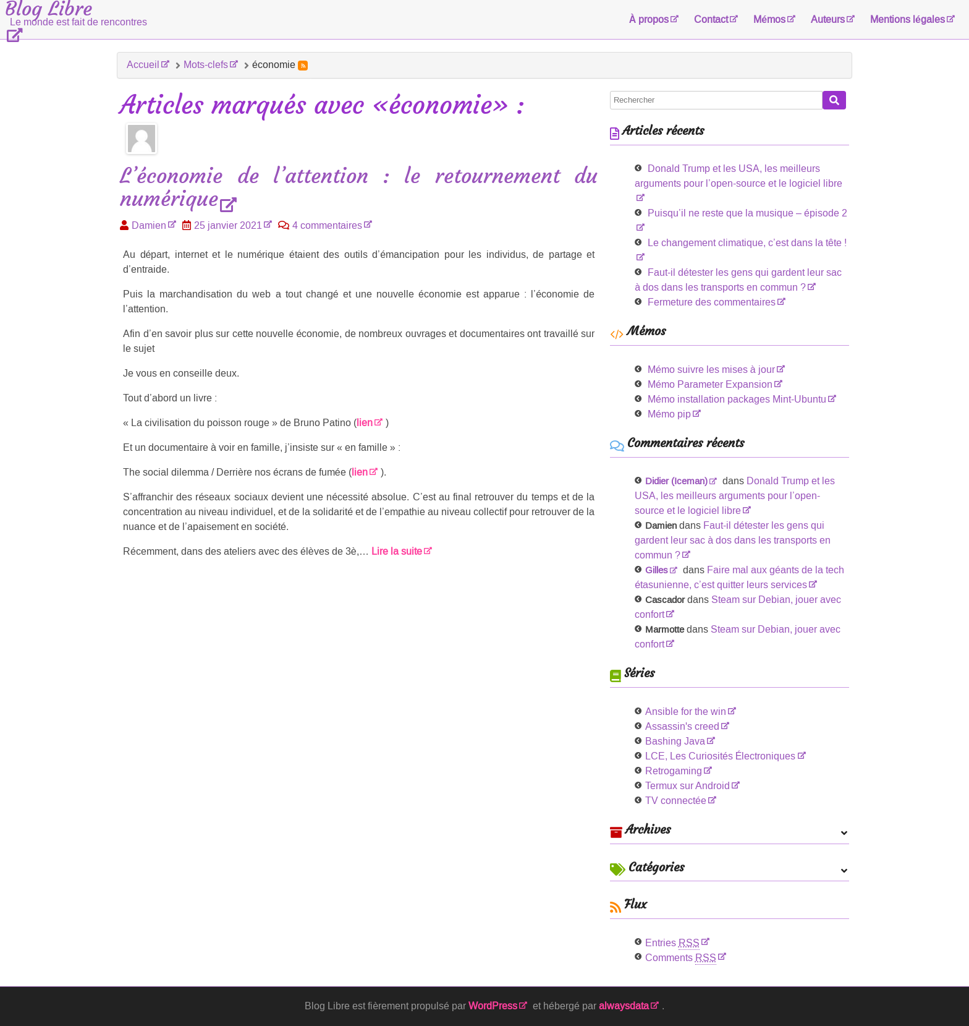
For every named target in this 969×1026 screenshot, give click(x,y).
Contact (711, 19)
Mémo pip (669, 414)
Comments (680, 957)
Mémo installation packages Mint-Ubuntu (737, 399)
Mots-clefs (206, 64)
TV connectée (675, 800)
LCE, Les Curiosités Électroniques (720, 756)
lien (365, 422)
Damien (149, 225)
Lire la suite (396, 551)
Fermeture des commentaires (712, 302)
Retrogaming (673, 770)
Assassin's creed (682, 726)
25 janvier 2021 (228, 225)
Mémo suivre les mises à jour (711, 369)
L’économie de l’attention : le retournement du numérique (359, 188)
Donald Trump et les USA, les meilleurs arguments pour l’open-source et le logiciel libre (738, 176)
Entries (672, 942)
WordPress (492, 1005)
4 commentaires (327, 225)
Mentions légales (907, 19)
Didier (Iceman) (676, 481)
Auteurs (828, 19)
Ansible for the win (685, 711)
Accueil (143, 64)
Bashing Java (675, 741)
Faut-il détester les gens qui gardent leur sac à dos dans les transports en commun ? (733, 540)
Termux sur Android (687, 785)
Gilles (656, 570)
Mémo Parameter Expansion (710, 384)
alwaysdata (624, 1005)
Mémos (769, 19)
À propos (649, 19)
